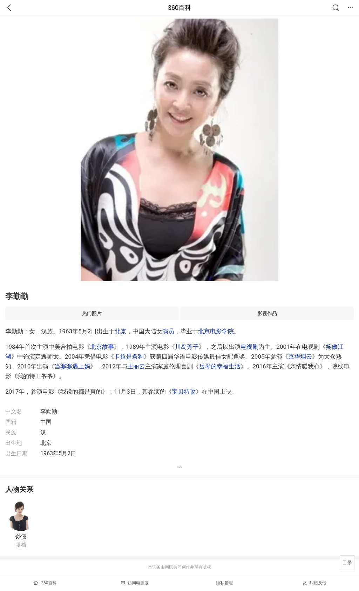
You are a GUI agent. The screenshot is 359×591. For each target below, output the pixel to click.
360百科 (179, 7)
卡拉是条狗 (129, 356)
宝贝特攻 (184, 391)
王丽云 (136, 366)
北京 (121, 331)
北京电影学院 (216, 331)
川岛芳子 (187, 346)
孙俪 (21, 536)
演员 (168, 331)
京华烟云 (300, 356)
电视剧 (249, 346)
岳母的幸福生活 (220, 366)
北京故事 (102, 346)
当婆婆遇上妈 (72, 366)
